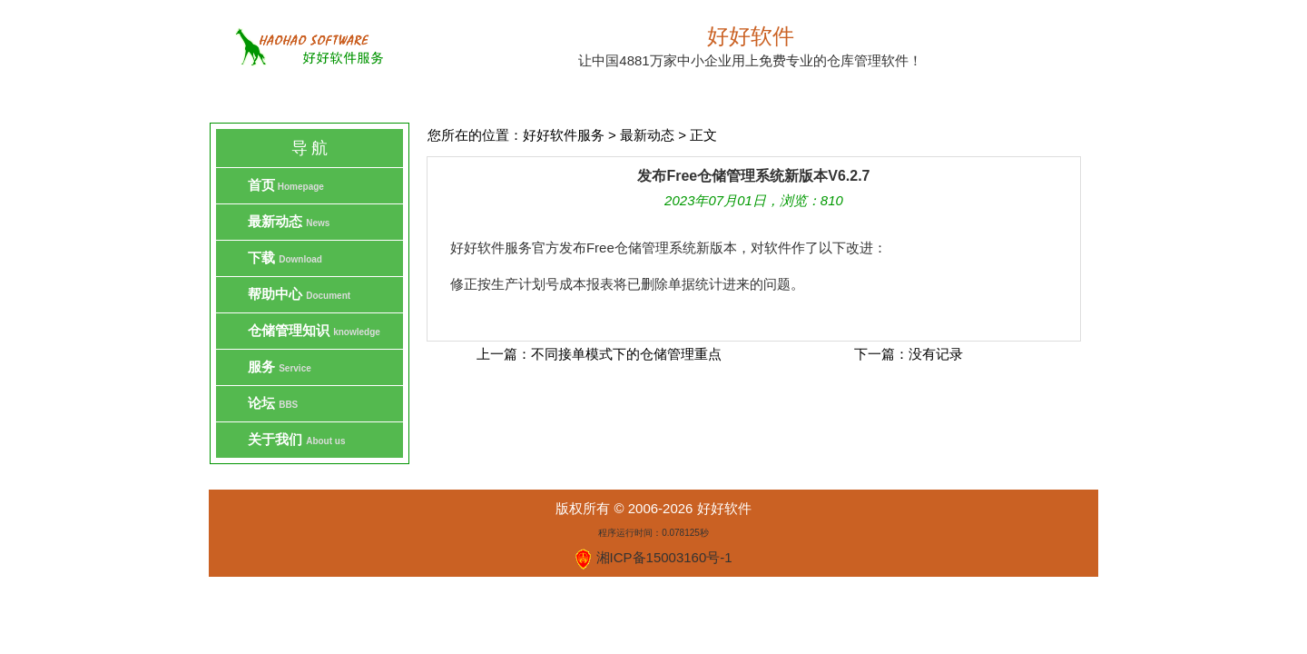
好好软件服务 (563, 135)
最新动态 (647, 135)
